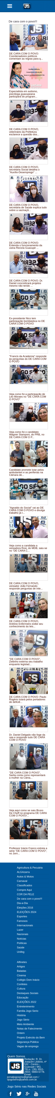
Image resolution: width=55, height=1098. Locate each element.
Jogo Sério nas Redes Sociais (26, 1086)
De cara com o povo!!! (23, 21)
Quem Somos (16, 1056)
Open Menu (9, 6)
